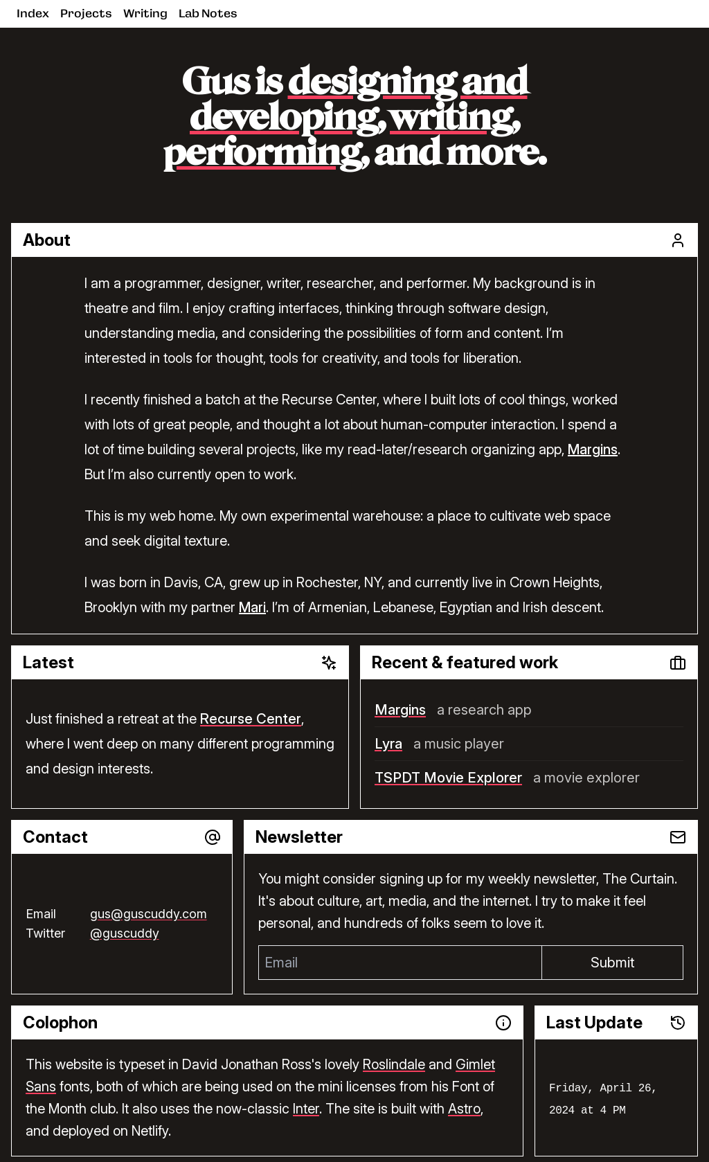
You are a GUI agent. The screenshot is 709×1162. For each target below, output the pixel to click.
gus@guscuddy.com (148, 913)
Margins (593, 449)
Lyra (388, 743)
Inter (306, 1108)
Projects (86, 13)
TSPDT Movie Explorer (448, 777)
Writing (145, 13)
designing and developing (359, 101)
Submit (613, 962)
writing (451, 119)
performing (262, 154)
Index (33, 13)
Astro (464, 1108)
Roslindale (394, 1064)
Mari (252, 607)
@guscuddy (124, 933)
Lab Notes (208, 13)
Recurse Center (250, 718)
